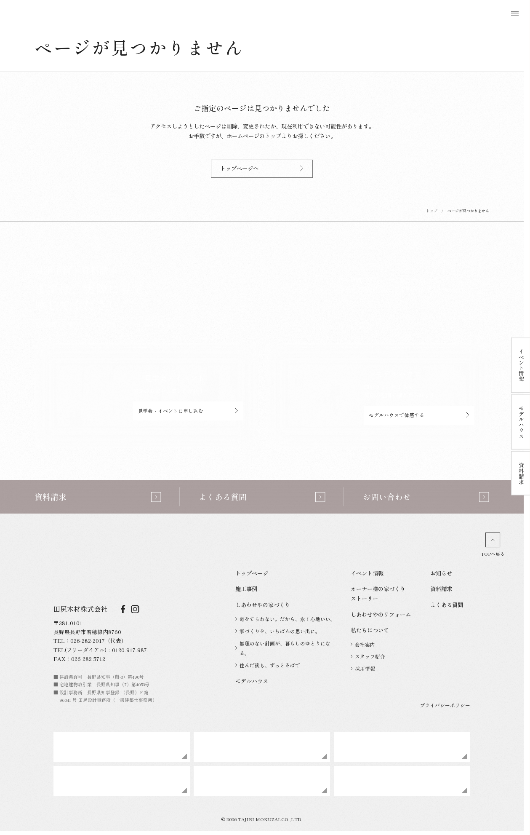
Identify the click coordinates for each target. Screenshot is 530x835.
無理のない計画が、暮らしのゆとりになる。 (282, 648)
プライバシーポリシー (445, 705)
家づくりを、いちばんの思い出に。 (277, 630)
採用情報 (363, 668)
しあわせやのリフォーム (381, 614)
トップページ (251, 573)
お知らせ (441, 573)
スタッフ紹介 (368, 656)
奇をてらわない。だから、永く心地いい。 (285, 618)
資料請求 (441, 588)
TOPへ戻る (493, 545)
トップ (431, 211)
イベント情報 (367, 573)
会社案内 (363, 644)
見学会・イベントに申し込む (188, 410)
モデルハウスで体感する (419, 414)
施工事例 (246, 588)
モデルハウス (251, 681)
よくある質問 (446, 604)
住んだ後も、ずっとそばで (267, 665)
